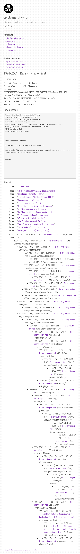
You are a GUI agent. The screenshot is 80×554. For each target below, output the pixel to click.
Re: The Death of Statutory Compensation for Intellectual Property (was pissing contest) (60, 529)
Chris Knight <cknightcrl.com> (30, 194)
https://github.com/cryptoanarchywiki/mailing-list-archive (20, 550)
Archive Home (10, 41)
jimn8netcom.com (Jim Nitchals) (32, 209)
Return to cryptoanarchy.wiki (15, 38)
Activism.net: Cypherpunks (14, 68)
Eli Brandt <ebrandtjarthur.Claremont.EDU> (36, 197)
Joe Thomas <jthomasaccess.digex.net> (35, 212)
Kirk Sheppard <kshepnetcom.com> (33, 215)
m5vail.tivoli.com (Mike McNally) (31, 218)
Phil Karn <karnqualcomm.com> (31, 227)
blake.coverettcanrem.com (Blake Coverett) (36, 191)
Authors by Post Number (14, 47)
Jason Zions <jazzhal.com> (29, 200)
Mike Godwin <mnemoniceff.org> (32, 221)
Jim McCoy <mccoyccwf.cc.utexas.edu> (35, 206)
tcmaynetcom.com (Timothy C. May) (33, 230)
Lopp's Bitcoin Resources (14, 62)
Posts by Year (10, 44)
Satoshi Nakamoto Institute (15, 65)
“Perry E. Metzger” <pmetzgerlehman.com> (35, 224)
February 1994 (23, 186)
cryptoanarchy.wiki (16, 17)
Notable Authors (11, 50)
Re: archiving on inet (52, 234)
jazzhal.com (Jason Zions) (29, 203)
